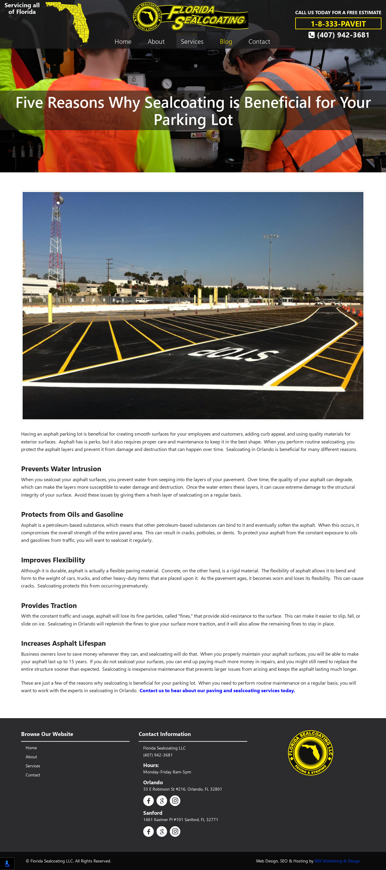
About (156, 41)
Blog (226, 41)
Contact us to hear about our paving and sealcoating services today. (217, 690)
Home (123, 41)
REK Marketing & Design (337, 861)
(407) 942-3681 (339, 34)
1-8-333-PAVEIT (338, 23)
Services (192, 41)
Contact (259, 41)
